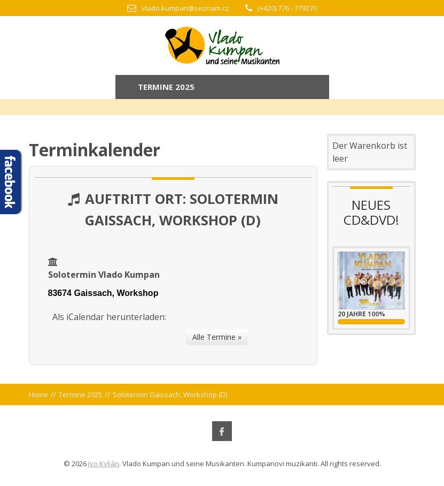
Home (38, 394)
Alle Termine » (217, 337)
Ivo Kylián (103, 463)
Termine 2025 (80, 394)
